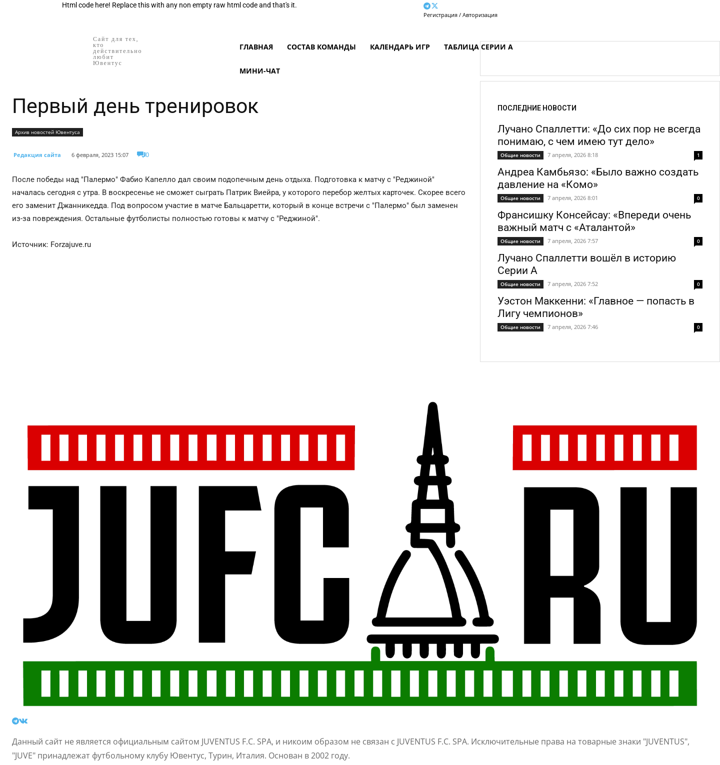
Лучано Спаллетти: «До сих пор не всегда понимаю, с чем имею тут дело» (599, 135)
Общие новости (520, 155)
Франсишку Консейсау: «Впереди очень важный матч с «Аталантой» (594, 221)
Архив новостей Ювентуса (47, 132)
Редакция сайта (37, 154)
